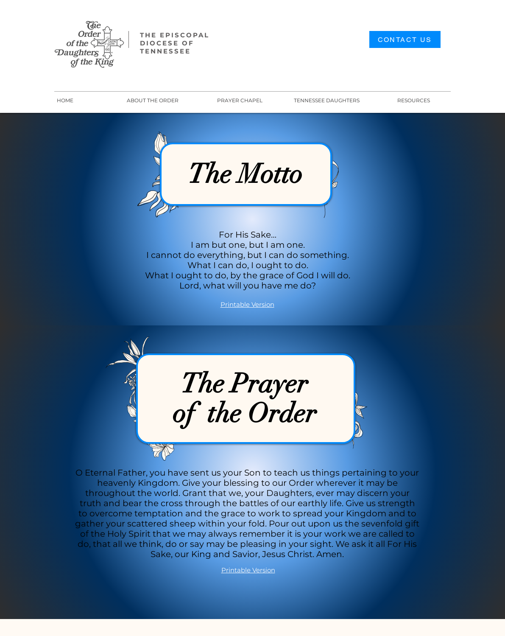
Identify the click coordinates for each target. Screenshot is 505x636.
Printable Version (247, 304)
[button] (326, 100)
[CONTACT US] (405, 39)
